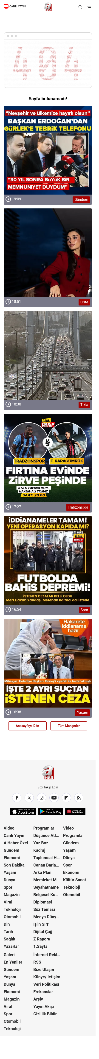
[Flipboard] (66, 797)
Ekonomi (12, 857)
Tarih (8, 931)
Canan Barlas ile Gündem (47, 865)
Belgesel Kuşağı (47, 894)
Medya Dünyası (47, 916)
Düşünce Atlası (47, 835)
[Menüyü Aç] (89, 6)
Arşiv (38, 999)
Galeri (9, 954)
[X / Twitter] (29, 797)
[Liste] (48, 252)
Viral (8, 902)
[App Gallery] (75, 811)
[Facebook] (16, 797)
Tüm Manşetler (69, 726)
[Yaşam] (48, 663)
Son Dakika (14, 865)
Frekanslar (43, 991)
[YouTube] (54, 797)
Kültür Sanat (74, 879)
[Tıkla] (48, 355)
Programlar (43, 828)
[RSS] (78, 797)
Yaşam (10, 872)
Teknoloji (12, 909)
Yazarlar (11, 946)
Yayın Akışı (43, 1006)
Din (7, 924)
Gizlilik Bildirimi (47, 1013)
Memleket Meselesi (47, 879)
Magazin (12, 894)
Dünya (9, 879)
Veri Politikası (46, 984)
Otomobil (12, 916)
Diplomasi (42, 902)
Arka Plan (42, 872)
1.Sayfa (40, 946)
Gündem (11, 850)
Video (9, 828)
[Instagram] (41, 797)
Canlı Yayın (14, 835)
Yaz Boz (40, 842)
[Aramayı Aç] (80, 7)
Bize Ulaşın (43, 969)
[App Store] (23, 811)
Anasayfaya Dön (27, 726)
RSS (37, 962)
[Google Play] (50, 811)
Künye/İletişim (46, 976)
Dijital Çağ (42, 931)
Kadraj (39, 850)
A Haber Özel (16, 842)
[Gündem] (48, 150)
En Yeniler (13, 962)
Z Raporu (41, 939)
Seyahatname (46, 887)
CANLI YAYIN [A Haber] (15, 6)
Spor (8, 887)
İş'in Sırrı (41, 924)
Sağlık (9, 939)
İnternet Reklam (47, 954)
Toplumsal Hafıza (47, 857)
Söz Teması (44, 909)
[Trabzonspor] (48, 458)
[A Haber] (48, 7)
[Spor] (48, 560)
